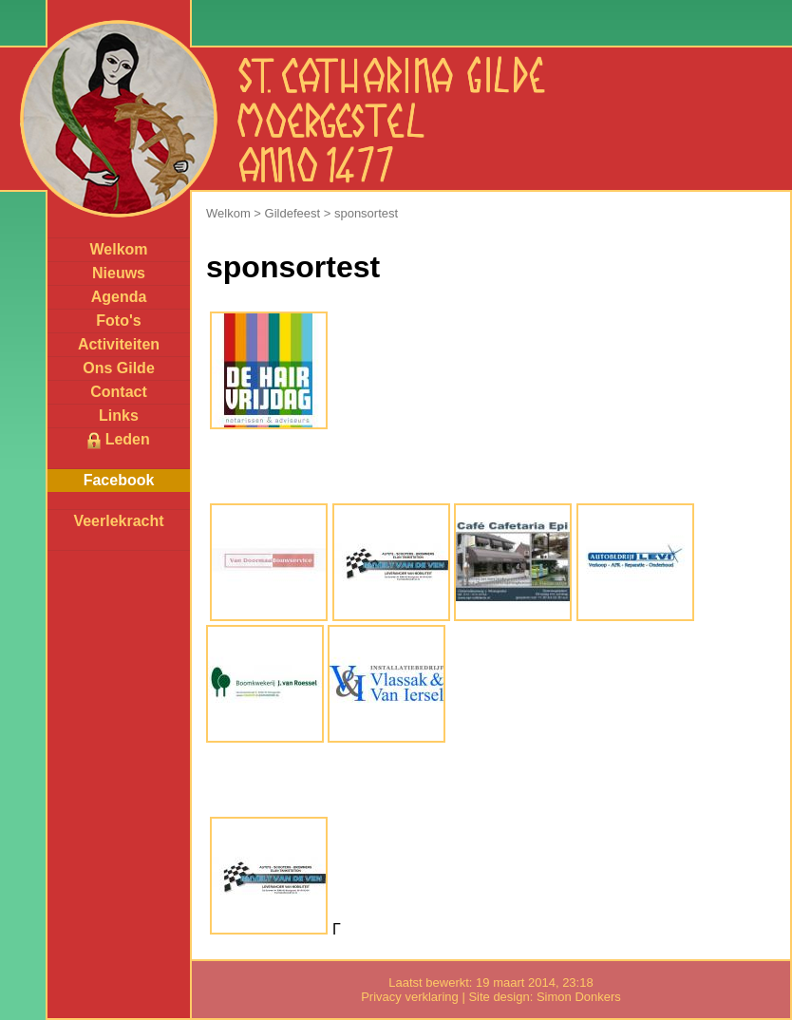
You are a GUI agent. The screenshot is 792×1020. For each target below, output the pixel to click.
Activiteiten (119, 344)
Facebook (119, 480)
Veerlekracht (118, 521)
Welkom (118, 249)
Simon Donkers (579, 997)
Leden (118, 440)
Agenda (119, 297)
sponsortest (366, 213)
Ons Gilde (119, 368)
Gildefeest (293, 213)
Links (119, 415)
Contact (118, 392)
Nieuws (118, 273)
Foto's (118, 320)
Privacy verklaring (410, 997)
